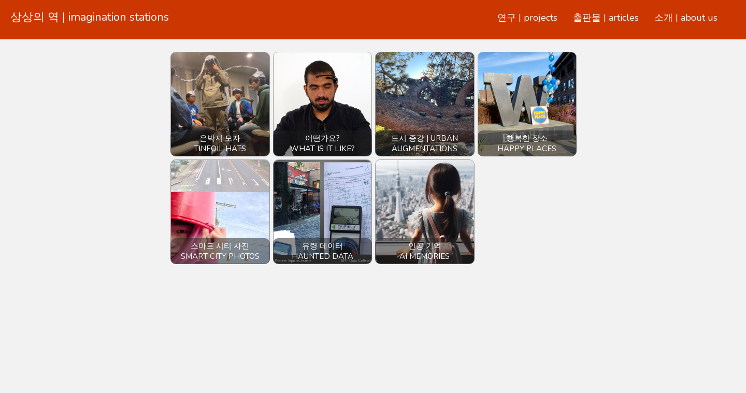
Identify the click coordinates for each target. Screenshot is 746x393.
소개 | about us (686, 17)
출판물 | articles (606, 17)
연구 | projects (527, 17)
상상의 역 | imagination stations (89, 17)
